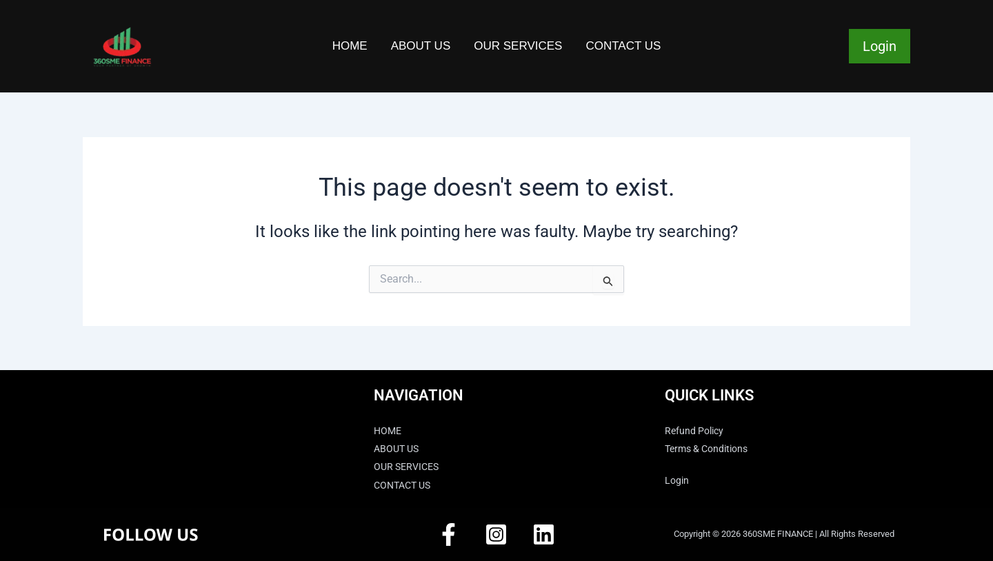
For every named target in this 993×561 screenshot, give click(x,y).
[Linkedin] (543, 534)
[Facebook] (448, 534)
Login (879, 46)
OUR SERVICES (518, 45)
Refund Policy (698, 430)
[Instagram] (496, 534)
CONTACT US (623, 45)
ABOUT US (421, 45)
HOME (350, 45)
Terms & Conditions (712, 448)
